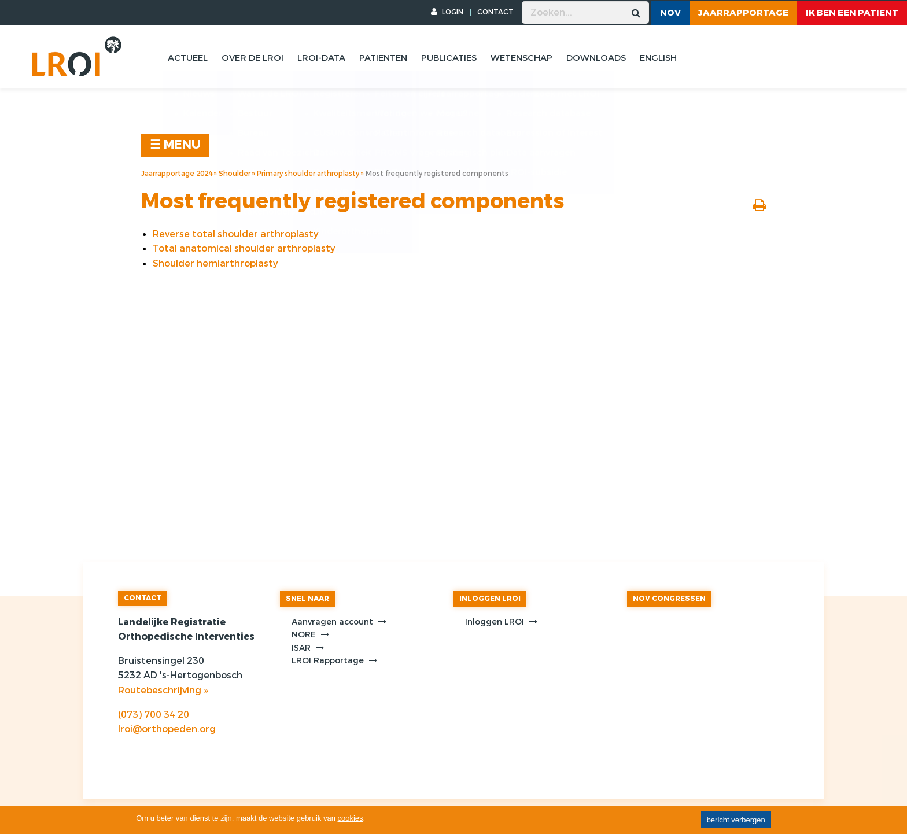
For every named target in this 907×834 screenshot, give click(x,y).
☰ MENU (175, 145)
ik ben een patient (852, 13)
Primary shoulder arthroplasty (308, 173)
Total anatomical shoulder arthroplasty (244, 248)
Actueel (188, 58)
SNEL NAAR (307, 598)
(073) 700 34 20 (153, 714)
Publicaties (449, 58)
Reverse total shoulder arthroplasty (236, 234)
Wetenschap (521, 58)
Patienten (383, 58)
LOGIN (447, 12)
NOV (670, 13)
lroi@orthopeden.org (167, 729)
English (658, 58)
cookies (350, 818)
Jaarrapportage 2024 (176, 173)
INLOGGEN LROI (490, 598)
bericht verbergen (736, 819)
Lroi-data (321, 58)
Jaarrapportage (743, 13)
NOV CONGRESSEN (669, 598)
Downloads (596, 58)
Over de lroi (252, 58)
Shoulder (234, 173)
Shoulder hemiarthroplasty (215, 263)
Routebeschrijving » (163, 690)
